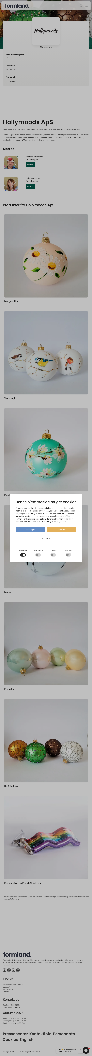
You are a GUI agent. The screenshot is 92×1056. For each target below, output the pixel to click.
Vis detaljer (46, 539)
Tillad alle (61, 529)
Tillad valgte (30, 529)
